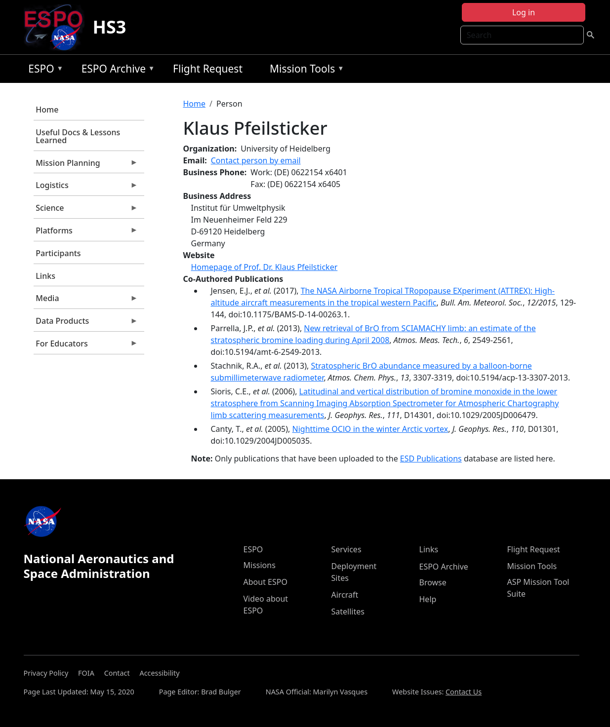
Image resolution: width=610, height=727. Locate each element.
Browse (433, 582)
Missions (260, 565)
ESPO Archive (116, 70)
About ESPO (265, 581)
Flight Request (208, 69)
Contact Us (464, 691)
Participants (58, 253)
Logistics (86, 187)
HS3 (109, 27)
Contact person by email (256, 160)
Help (428, 599)
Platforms (86, 233)
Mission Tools (304, 70)
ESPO (43, 70)
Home (47, 109)
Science (86, 210)
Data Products (86, 323)
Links (45, 275)
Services (346, 549)
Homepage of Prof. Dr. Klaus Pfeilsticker (264, 267)
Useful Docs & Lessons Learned (78, 136)
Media (86, 300)
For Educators (86, 346)
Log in (523, 12)
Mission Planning (86, 165)
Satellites (348, 611)
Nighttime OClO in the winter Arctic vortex (370, 428)
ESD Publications (431, 458)
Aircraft (345, 594)
